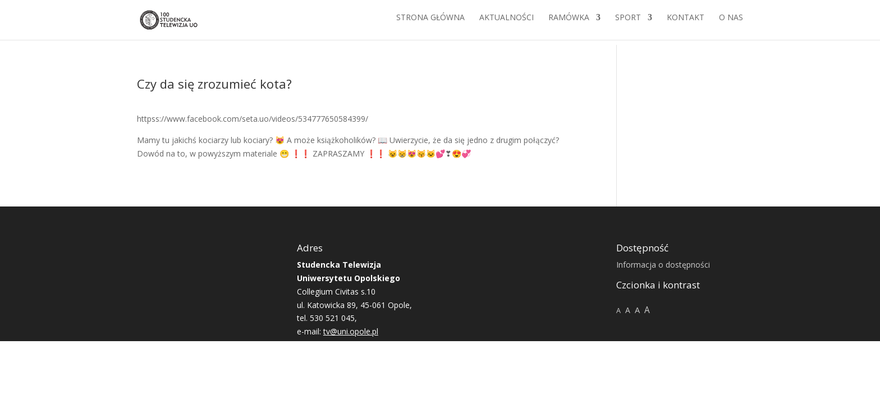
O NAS (731, 23)
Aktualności (506, 23)
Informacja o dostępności (663, 264)
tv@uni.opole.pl (350, 331)
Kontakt (685, 23)
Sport (628, 23)
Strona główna (430, 23)
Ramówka (568, 23)
